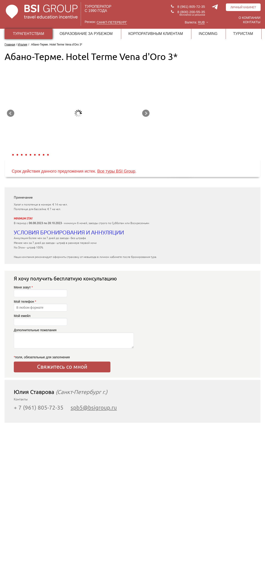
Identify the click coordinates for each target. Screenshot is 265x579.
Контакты (251, 22)
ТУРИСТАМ (243, 34)
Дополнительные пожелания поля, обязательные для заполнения (62, 343)
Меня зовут (40, 291)
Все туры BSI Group (116, 171)
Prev (10, 113)
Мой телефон (40, 305)
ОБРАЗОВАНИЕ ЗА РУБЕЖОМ (86, 34)
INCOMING (208, 34)
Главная (10, 44)
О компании (249, 18)
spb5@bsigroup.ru (94, 408)
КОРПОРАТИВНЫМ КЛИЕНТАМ (155, 34)
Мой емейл (40, 320)
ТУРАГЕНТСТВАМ (28, 34)
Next (146, 113)
